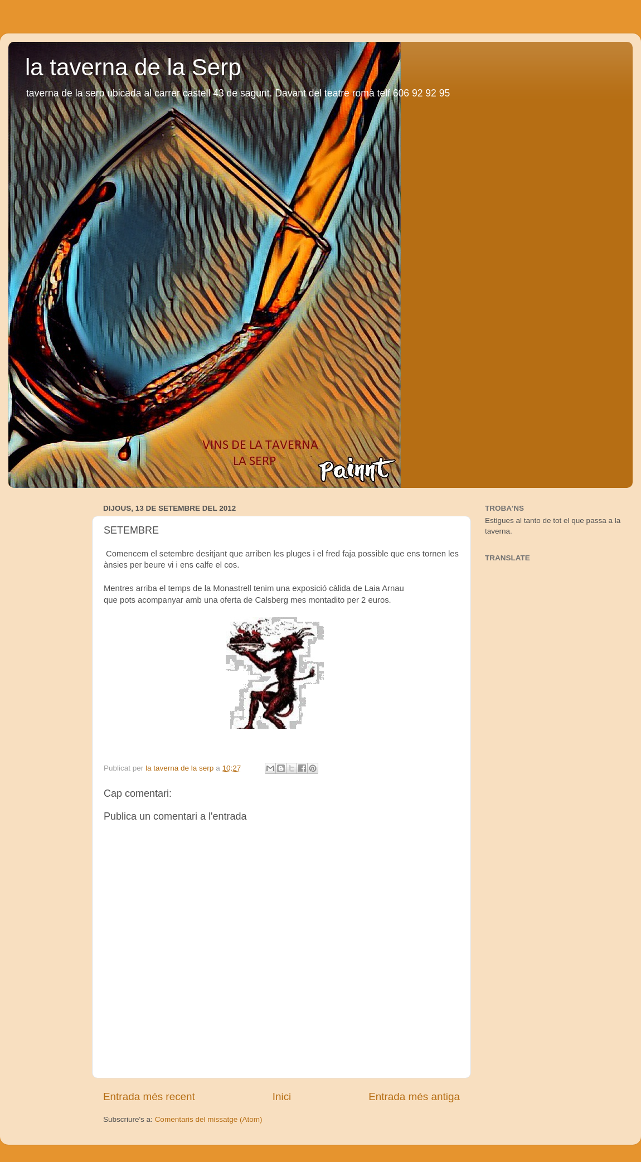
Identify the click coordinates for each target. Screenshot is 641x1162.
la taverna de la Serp (133, 67)
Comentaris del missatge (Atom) (209, 1119)
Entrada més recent (149, 1096)
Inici (282, 1096)
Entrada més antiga (414, 1096)
